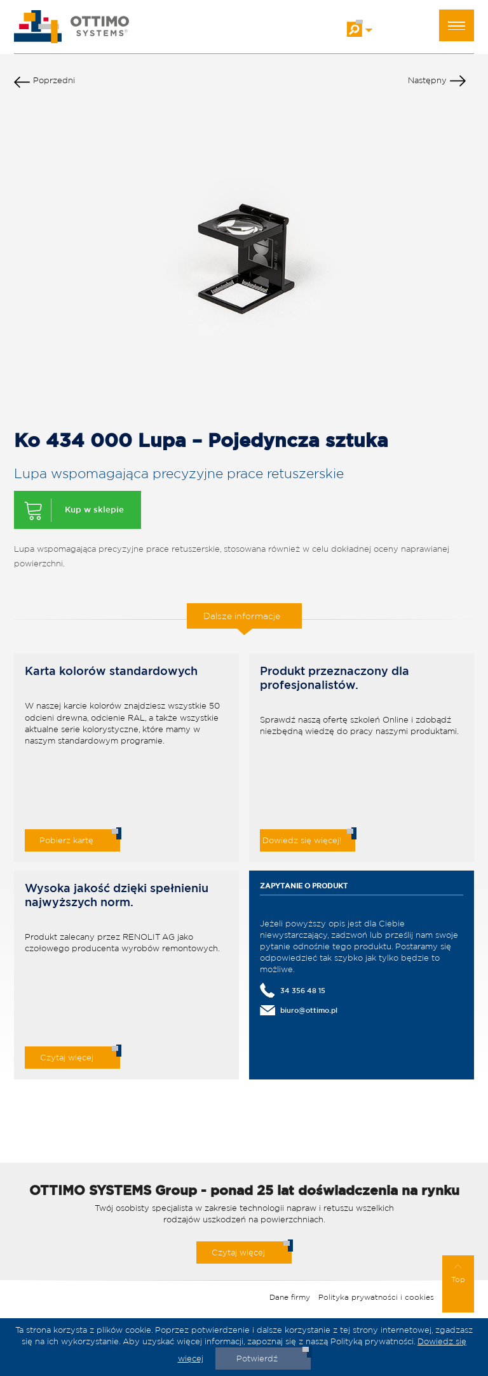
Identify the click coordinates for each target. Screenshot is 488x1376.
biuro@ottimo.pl (308, 1010)
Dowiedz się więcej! (301, 840)
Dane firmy (289, 1297)
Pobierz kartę (66, 840)
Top (458, 1273)
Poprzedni (44, 83)
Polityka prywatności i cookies (376, 1297)
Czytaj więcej (66, 1057)
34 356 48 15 (302, 990)
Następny (437, 83)
